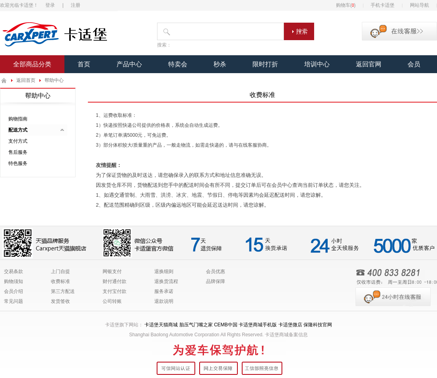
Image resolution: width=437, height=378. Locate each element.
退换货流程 (166, 281)
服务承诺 (163, 291)
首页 (84, 64)
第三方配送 (63, 291)
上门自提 (60, 271)
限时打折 (265, 64)
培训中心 (317, 64)
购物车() (346, 5)
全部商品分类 (32, 64)
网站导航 (419, 5)
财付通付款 (114, 281)
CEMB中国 (225, 325)
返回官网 (368, 64)
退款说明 (163, 301)
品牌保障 (215, 281)
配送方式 (17, 130)
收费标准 (60, 281)
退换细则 (163, 271)
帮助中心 (54, 80)
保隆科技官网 (317, 325)
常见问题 (13, 301)
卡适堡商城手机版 (258, 325)
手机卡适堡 (382, 5)
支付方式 (17, 141)
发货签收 (60, 301)
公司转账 (112, 301)
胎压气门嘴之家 (196, 325)
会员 (414, 64)
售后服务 (17, 152)
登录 (50, 5)
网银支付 (112, 271)
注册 (75, 5)
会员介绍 (13, 291)
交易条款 (13, 271)
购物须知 (13, 281)
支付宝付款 (114, 291)
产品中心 (129, 64)
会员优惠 (215, 271)
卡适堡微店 (290, 325)
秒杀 (220, 64)
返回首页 (25, 80)
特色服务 (17, 163)
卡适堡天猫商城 (161, 325)
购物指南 (17, 119)
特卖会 (177, 64)
